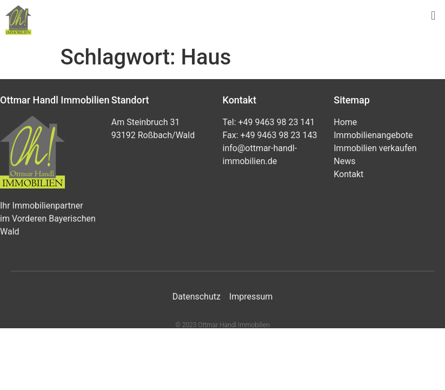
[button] (433, 15)
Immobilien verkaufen (375, 148)
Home (345, 122)
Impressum (251, 296)
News (344, 161)
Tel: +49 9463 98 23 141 (269, 122)
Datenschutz (196, 296)
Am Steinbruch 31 (145, 122)
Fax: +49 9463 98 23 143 (270, 135)
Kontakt (348, 174)
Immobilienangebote (373, 135)
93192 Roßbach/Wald (153, 135)
